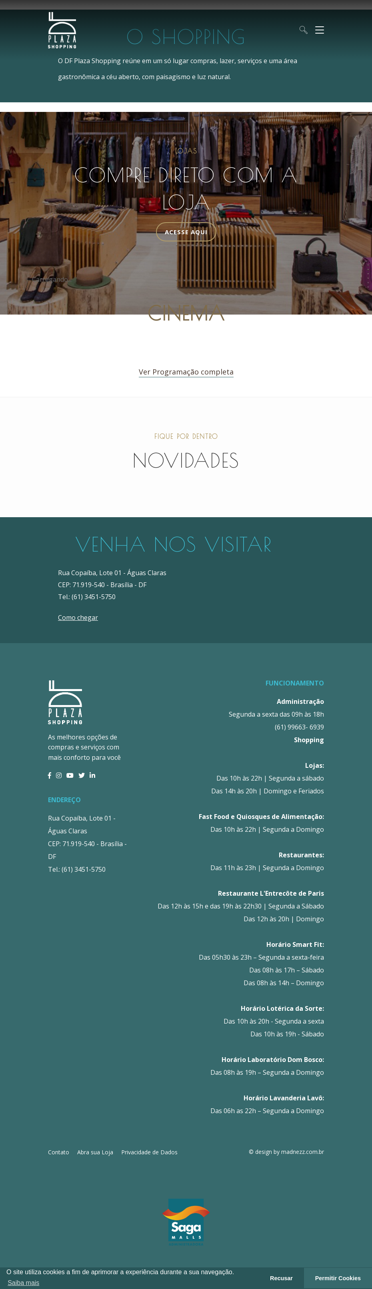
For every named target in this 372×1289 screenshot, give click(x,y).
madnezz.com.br (302, 1152)
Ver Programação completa (186, 372)
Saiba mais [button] (23, 1282)
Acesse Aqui (186, 232)
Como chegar (78, 617)
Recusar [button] (281, 1278)
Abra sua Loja (95, 1152)
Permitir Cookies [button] (338, 1278)
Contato (58, 1152)
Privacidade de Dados (149, 1152)
